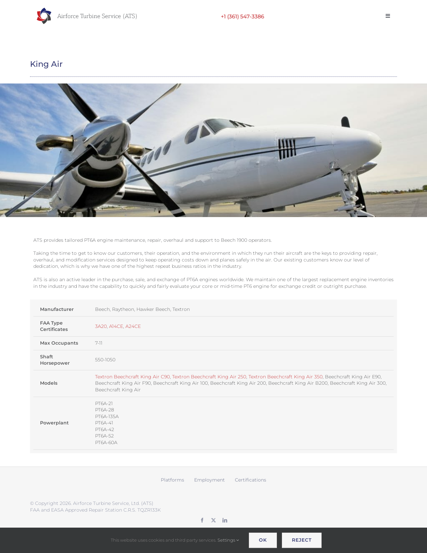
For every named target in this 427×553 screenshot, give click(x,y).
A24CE (133, 326)
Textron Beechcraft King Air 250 (209, 377)
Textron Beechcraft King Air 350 (286, 377)
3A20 (101, 326)
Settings (228, 540)
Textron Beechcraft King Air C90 (132, 377)
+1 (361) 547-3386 (242, 16)
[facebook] (202, 520)
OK (263, 540)
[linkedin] (225, 520)
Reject (302, 540)
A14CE (116, 326)
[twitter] (213, 520)
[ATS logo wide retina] (87, 10)
